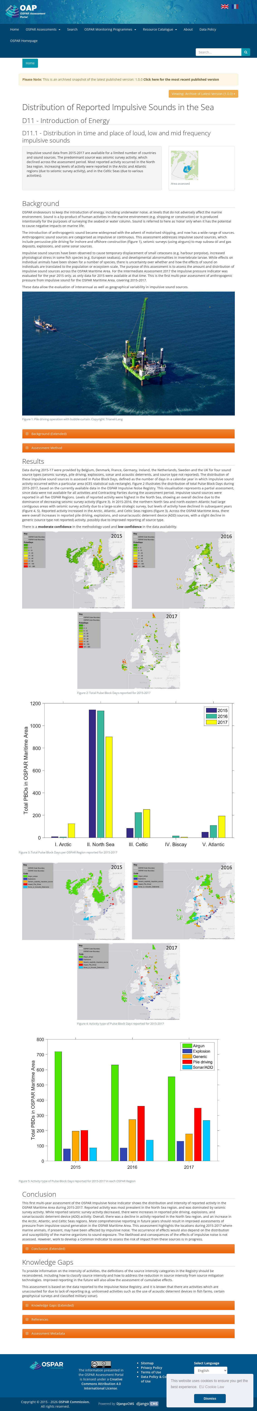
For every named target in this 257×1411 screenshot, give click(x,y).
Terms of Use (151, 1372)
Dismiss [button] (210, 1398)
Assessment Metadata (48, 1333)
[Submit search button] (245, 52)
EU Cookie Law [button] (211, 1387)
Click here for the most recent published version (181, 79)
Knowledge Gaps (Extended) (52, 1305)
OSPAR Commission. (74, 1402)
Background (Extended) (49, 434)
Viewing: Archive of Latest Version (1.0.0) (203, 94)
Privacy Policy (151, 1367)
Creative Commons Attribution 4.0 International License (101, 1383)
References (39, 1319)
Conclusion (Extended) (48, 1249)
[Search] (219, 52)
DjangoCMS (125, 1403)
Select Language (206, 1363)
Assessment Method (46, 448)
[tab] (128, 433)
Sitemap (147, 1363)
